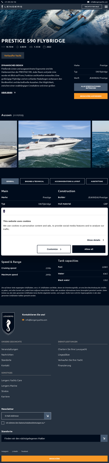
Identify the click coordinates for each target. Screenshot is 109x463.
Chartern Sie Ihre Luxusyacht (72, 349)
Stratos (5, 391)
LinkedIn (15, 451)
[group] (54, 144)
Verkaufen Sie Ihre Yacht (70, 360)
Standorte (6, 360)
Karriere (5, 396)
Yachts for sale (92, 6)
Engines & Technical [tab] (34, 181)
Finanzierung (64, 365)
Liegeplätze (64, 354)
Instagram (5, 451)
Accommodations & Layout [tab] (67, 181)
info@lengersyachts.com (36, 320)
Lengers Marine (9, 385)
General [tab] (10, 181)
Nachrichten (7, 354)
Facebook (24, 451)
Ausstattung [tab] (97, 181)
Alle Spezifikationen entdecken (91, 87)
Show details (93, 240)
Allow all (88, 249)
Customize (54, 249)
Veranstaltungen (9, 349)
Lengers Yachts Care (11, 380)
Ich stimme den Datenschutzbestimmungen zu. (25, 423)
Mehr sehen (6, 92)
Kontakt (5, 365)
